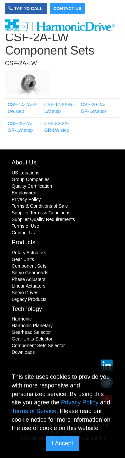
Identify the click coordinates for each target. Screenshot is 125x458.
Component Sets (29, 266)
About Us (24, 162)
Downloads (23, 352)
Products (23, 242)
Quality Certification (32, 186)
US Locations (25, 172)
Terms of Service (34, 411)
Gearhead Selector (31, 332)
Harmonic (22, 319)
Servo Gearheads (30, 272)
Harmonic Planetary (32, 325)
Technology (27, 309)
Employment (25, 192)
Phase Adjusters (28, 279)
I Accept (62, 443)
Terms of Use (25, 226)
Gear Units (23, 259)
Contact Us (67, 8)
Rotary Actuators (29, 252)
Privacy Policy (26, 199)
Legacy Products (29, 299)
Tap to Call (26, 8)
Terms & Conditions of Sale (40, 206)
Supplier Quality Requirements (43, 219)
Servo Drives (25, 292)
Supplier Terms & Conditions (41, 212)
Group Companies (31, 179)
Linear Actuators (28, 286)
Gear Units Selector (32, 339)
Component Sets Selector (38, 345)
